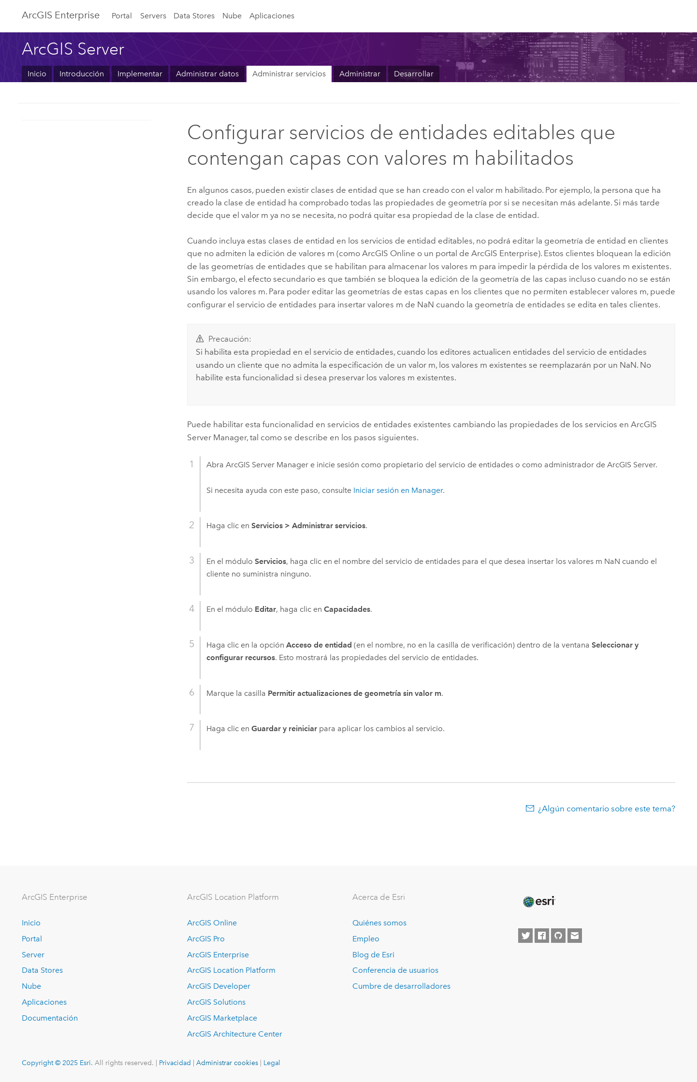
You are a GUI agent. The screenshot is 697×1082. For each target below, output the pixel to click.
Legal (271, 1063)
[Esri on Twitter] (525, 935)
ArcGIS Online (212, 922)
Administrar (359, 73)
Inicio (37, 73)
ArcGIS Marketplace (222, 1018)
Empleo (365, 938)
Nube (232, 15)
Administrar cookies (227, 1063)
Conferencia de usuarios (395, 970)
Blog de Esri (373, 954)
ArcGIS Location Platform (231, 970)
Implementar (139, 73)
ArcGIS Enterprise (61, 15)
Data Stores (194, 15)
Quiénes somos (379, 922)
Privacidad (175, 1063)
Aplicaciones (271, 15)
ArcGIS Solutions (216, 1002)
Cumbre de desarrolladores (401, 986)
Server (33, 954)
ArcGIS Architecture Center (234, 1034)
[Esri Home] (538, 901)
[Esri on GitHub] (558, 935)
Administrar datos (207, 73)
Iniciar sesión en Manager (398, 490)
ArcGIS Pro (206, 938)
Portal (122, 15)
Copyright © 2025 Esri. (57, 1063)
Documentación (50, 1018)
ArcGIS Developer (218, 986)
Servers (153, 15)
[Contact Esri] (574, 935)
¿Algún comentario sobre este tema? (606, 808)
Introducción (81, 73)
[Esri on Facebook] (542, 935)
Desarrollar (414, 73)
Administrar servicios (289, 73)
